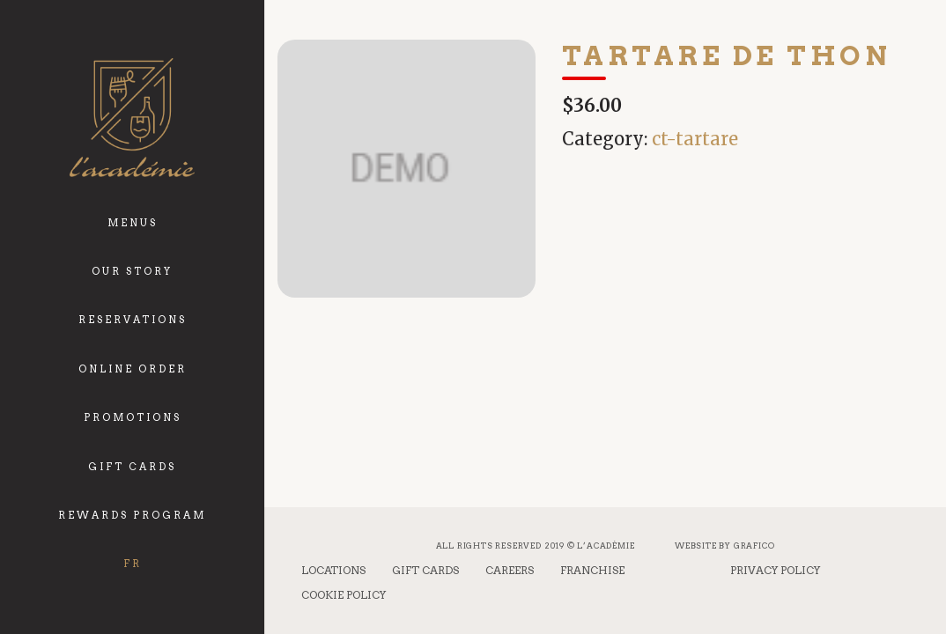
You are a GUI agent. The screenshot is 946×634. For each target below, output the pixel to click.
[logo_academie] (132, 117)
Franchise (592, 570)
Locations (333, 570)
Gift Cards (425, 570)
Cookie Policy (343, 594)
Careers (509, 570)
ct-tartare (695, 139)
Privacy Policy (775, 570)
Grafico (754, 545)
